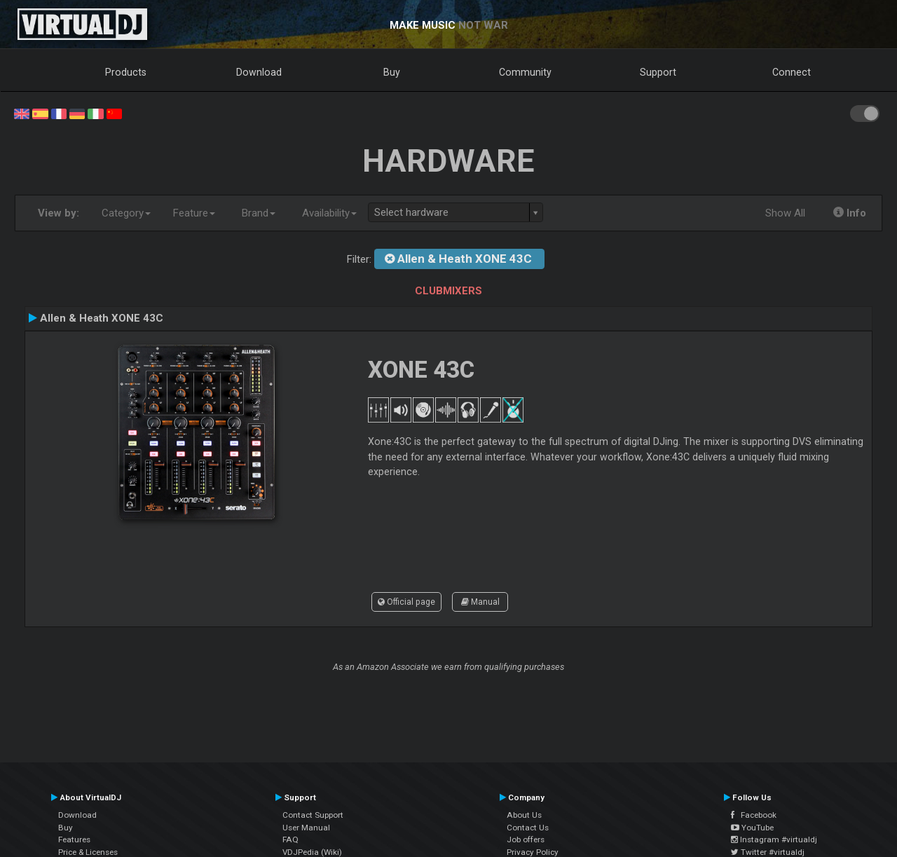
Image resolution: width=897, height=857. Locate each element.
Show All (785, 213)
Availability (329, 213)
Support (658, 72)
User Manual (306, 827)
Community (525, 72)
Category (126, 213)
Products (125, 72)
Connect (791, 72)
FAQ (290, 839)
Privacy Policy (533, 852)
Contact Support (312, 815)
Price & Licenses (88, 852)
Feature (194, 213)
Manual (480, 602)
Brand (258, 213)
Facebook (753, 815)
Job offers (526, 839)
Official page (406, 602)
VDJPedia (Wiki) (312, 852)
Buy (391, 72)
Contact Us (528, 827)
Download (259, 72)
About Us (524, 815)
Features (74, 839)
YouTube (752, 827)
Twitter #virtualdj (767, 852)
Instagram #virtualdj (774, 839)
